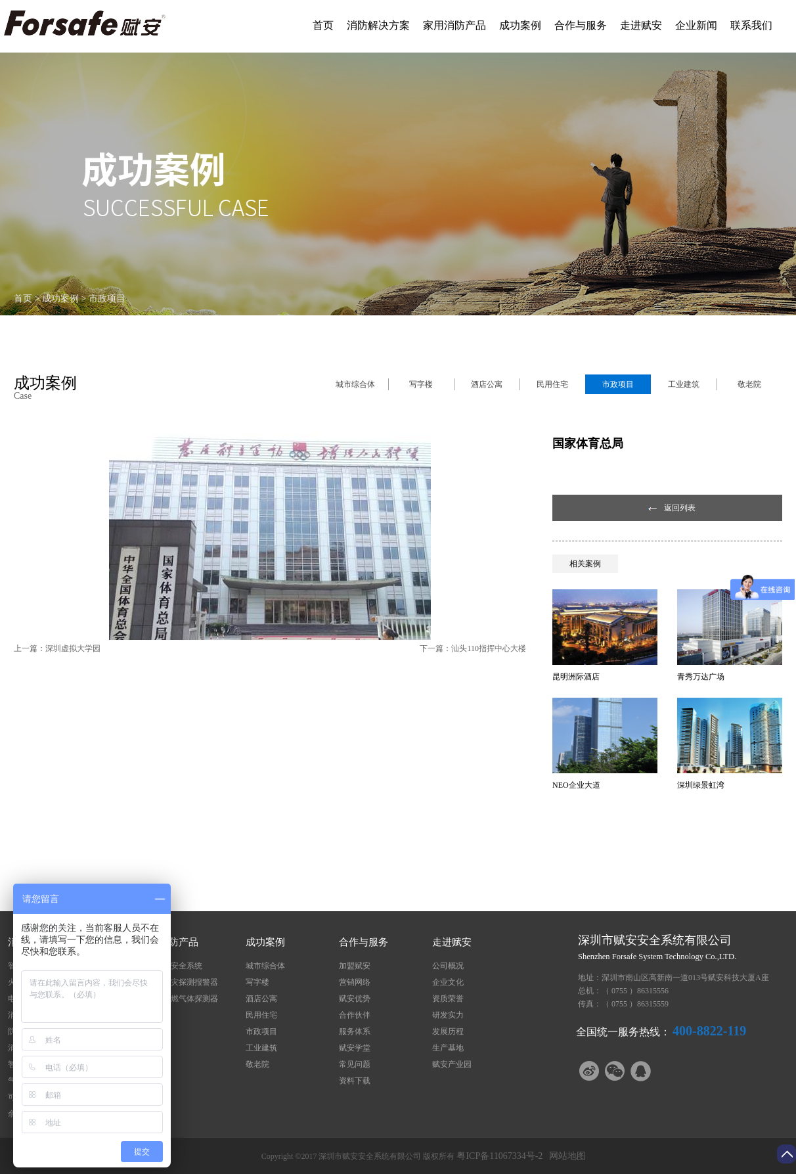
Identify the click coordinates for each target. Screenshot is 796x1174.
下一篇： (473, 648)
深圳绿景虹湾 (700, 785)
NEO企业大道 (576, 785)
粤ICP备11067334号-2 (499, 1156)
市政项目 (107, 299)
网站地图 (565, 1156)
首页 (323, 25)
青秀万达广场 (700, 676)
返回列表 (680, 507)
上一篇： (57, 648)
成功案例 (60, 299)
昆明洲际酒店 (576, 676)
